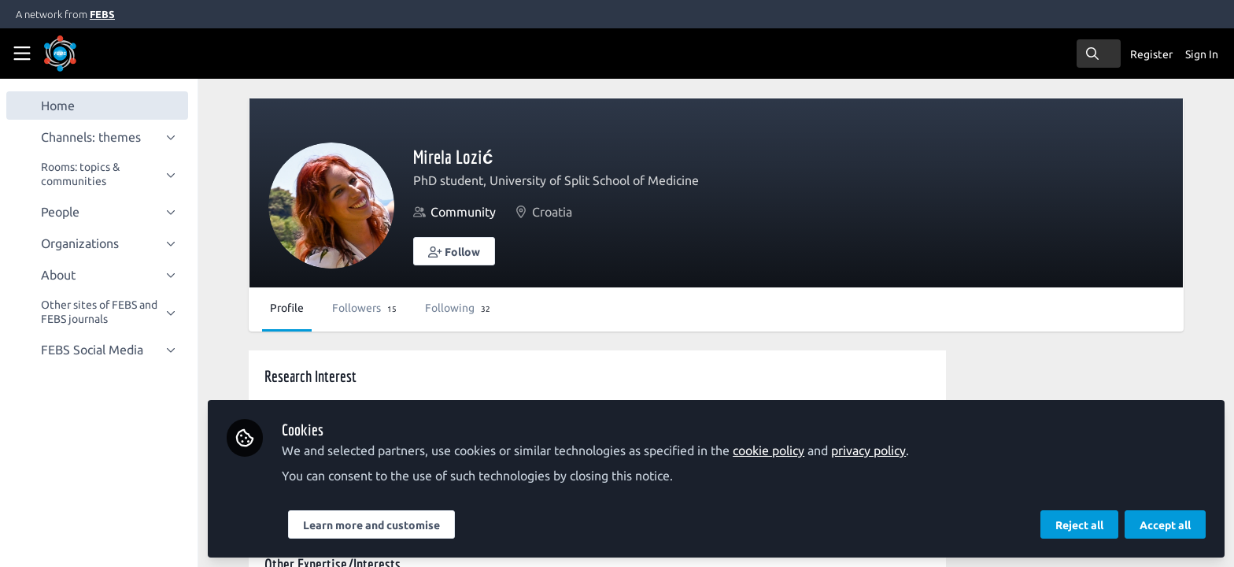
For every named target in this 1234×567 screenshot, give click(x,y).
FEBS (102, 14)
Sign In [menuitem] (1201, 54)
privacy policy (871, 450)
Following (460, 308)
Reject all (1079, 525)
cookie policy (771, 450)
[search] (1099, 53)
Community (466, 212)
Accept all (1165, 525)
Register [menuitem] (1151, 54)
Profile (290, 308)
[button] (457, 251)
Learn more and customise (374, 525)
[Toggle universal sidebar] (22, 54)
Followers (367, 308)
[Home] (82, 54)
